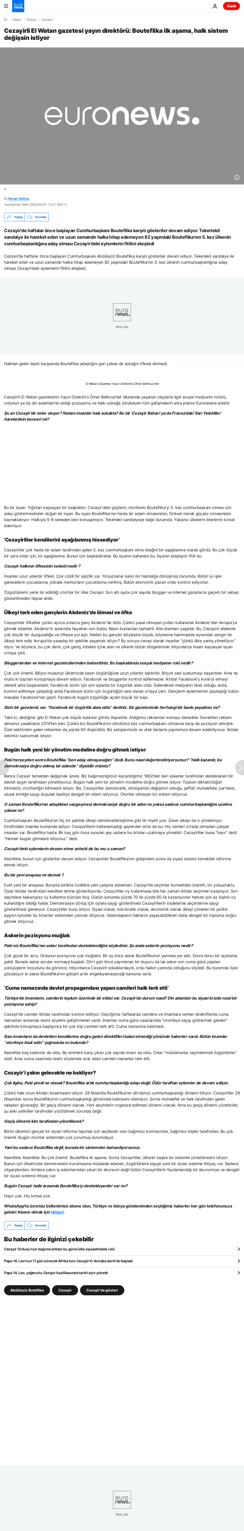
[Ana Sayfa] (5, 19)
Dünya (31, 19)
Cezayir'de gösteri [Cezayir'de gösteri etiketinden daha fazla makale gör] (102, 1290)
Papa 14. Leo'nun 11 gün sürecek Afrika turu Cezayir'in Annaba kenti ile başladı (68, 1261)
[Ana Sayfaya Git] (18, 6)
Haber (17, 19)
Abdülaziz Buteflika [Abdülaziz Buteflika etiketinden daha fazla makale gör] (27, 1290)
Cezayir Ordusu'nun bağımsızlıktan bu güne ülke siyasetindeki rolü (59, 1249)
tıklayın (57, 1212)
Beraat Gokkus (18, 198)
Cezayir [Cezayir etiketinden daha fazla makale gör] (65, 1290)
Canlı (231, 6)
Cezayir (47, 19)
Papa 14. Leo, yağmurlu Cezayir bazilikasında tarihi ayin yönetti (56, 1273)
